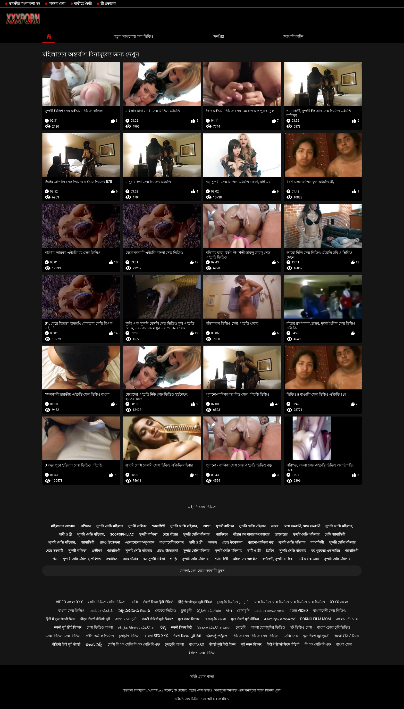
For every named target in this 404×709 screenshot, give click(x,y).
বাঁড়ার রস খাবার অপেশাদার (251, 534)
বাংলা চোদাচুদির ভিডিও (268, 627)
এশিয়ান (85, 526)
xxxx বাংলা (339, 602)
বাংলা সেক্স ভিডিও (71, 610)
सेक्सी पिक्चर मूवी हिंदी (187, 636)
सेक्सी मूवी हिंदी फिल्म (222, 644)
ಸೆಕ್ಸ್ (163, 627)
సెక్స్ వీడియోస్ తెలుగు (134, 610)
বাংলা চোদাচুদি (126, 619)
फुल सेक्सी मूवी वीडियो (245, 619)
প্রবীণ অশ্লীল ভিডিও (100, 636)
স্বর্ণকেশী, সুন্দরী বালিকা (278, 559)
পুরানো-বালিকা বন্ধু (260, 542)
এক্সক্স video (298, 610)
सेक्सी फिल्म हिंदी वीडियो (158, 602)
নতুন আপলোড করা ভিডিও (133, 36)
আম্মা (207, 526)
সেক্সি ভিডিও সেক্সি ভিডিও (106, 602)
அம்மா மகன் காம (269, 610)
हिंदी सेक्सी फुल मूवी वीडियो (195, 602)
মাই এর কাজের (309, 559)
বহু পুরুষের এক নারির (325, 551)
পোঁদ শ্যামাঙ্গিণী (335, 534)
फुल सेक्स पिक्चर (188, 619)
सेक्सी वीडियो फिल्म (346, 636)
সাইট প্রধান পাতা (202, 676)
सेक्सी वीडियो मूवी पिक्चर (157, 619)
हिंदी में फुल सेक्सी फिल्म (60, 619)
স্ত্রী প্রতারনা (108, 3)
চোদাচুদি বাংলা (215, 619)
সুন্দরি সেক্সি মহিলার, (184, 526)
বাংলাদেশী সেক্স (347, 619)
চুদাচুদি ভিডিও (129, 636)
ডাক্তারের (281, 534)
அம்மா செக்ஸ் (101, 610)
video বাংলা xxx (69, 602)
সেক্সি (134, 602)
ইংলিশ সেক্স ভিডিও (202, 653)
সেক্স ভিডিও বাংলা (100, 627)
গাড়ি (173, 559)
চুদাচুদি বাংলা (174, 644)
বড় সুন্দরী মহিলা (154, 559)
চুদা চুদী (186, 610)
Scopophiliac (122, 534)
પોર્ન (229, 610)
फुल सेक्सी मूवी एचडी (316, 636)
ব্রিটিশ (270, 551)
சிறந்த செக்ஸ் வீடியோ (136, 627)
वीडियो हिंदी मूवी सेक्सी (66, 644)
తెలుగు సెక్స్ (94, 644)
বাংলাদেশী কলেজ (171, 542)
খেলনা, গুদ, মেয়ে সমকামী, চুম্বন (202, 571)
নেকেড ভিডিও (165, 610)
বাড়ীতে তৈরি (83, 3)
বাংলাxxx (196, 644)
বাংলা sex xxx (156, 636)
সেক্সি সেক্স (290, 636)
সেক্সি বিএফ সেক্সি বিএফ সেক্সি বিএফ (133, 644)
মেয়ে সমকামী (54, 551)
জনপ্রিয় (218, 36)
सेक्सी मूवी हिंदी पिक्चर (67, 627)
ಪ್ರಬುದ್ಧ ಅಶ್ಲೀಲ (216, 636)
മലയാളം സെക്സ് (279, 619)
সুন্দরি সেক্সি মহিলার (109, 526)
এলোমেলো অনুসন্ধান (139, 542)
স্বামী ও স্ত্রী (65, 534)
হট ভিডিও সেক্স (301, 627)
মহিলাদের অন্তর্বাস (63, 526)
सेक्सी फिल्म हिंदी (181, 627)
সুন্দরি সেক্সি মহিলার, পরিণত (82, 559)
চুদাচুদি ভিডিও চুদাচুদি (232, 602)
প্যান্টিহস (222, 534)
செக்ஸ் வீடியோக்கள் (213, 627)
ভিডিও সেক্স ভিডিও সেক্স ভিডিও (255, 636)
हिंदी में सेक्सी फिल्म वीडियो (283, 644)
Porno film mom (315, 619)
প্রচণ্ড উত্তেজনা (109, 542)
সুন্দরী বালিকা (137, 526)
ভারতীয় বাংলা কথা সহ (24, 3)
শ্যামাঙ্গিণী (158, 526)
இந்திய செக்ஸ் (209, 610)
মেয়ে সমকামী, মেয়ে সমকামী (301, 526)
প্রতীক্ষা (97, 551)
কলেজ (212, 542)
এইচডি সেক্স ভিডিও (202, 507)
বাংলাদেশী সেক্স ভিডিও (329, 610)
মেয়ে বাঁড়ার (170, 534)
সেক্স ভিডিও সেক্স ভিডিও (62, 636)
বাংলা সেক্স (343, 644)
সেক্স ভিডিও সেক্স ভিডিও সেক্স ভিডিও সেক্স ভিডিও (289, 602)
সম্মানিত (111, 559)
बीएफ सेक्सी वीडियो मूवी (95, 619)
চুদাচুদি (241, 627)
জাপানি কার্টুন (293, 36)
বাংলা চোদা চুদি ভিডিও (333, 627)
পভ (55, 559)
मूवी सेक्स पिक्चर (251, 644)
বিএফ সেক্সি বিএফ (318, 644)
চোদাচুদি (243, 610)
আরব (274, 526)
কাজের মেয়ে (57, 3)
